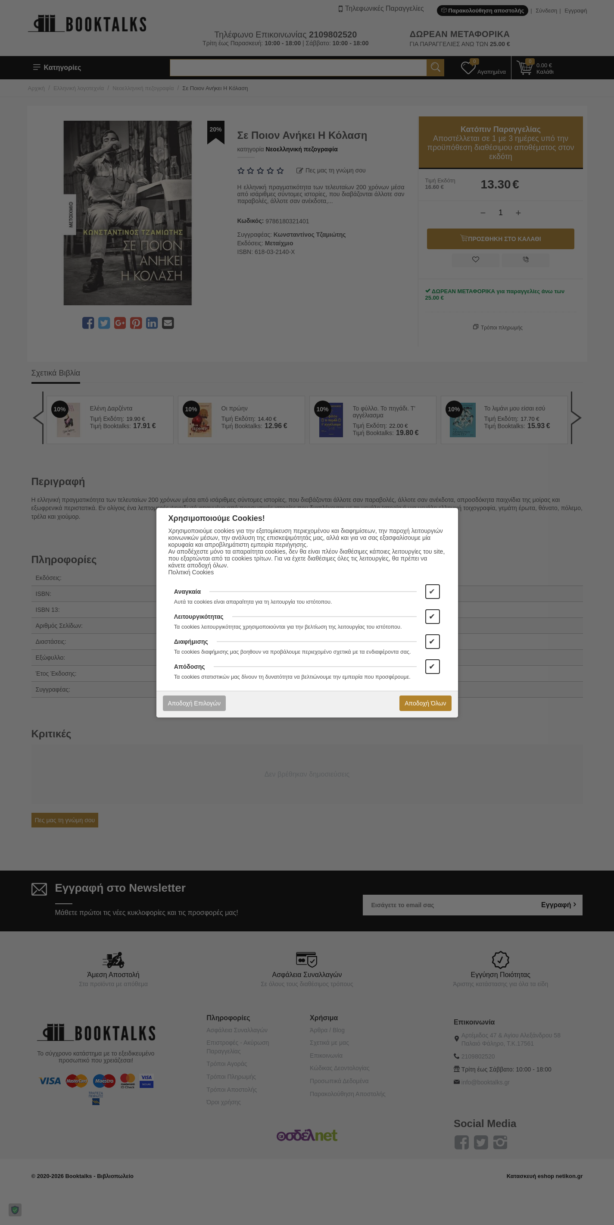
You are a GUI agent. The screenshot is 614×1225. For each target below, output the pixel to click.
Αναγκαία (187, 591)
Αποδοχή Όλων (425, 703)
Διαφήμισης (191, 641)
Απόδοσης (189, 666)
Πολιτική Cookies (191, 572)
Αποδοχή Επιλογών (194, 703)
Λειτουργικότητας (199, 616)
